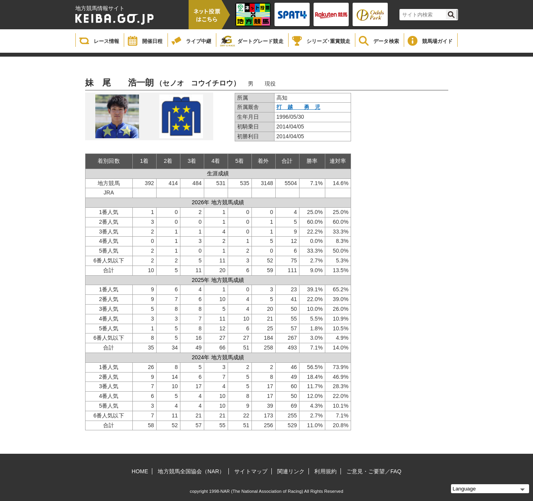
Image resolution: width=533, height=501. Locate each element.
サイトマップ (250, 471)
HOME (140, 471)
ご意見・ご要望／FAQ (373, 471)
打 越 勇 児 (298, 107)
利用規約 (325, 471)
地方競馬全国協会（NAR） (191, 471)
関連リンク (291, 471)
